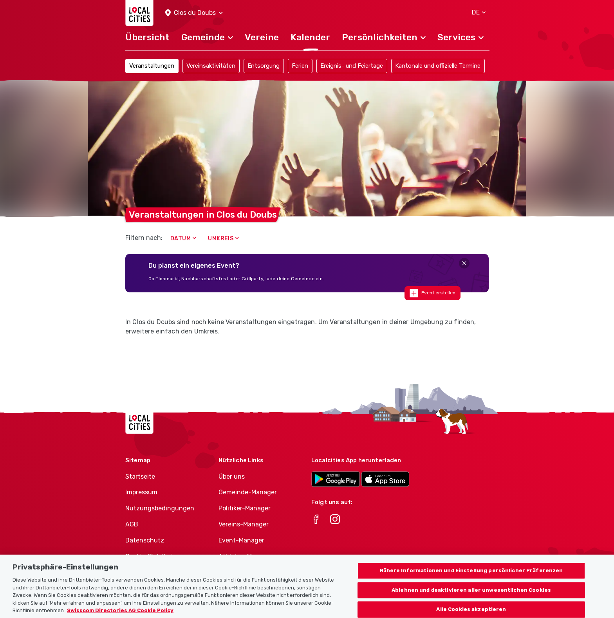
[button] (194, 13)
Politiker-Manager (245, 508)
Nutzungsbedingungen (159, 508)
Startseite (140, 476)
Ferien (300, 65)
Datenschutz (144, 540)
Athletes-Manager (246, 556)
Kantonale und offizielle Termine (437, 65)
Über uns (232, 476)
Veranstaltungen (151, 65)
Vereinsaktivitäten (210, 65)
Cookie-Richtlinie (150, 556)
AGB (131, 524)
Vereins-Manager (244, 524)
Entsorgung (263, 65)
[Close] (464, 263)
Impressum (141, 492)
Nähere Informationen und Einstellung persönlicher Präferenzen (471, 582)
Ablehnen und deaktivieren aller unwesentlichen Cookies (471, 601)
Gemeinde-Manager (248, 492)
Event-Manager (241, 540)
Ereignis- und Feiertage (351, 65)
